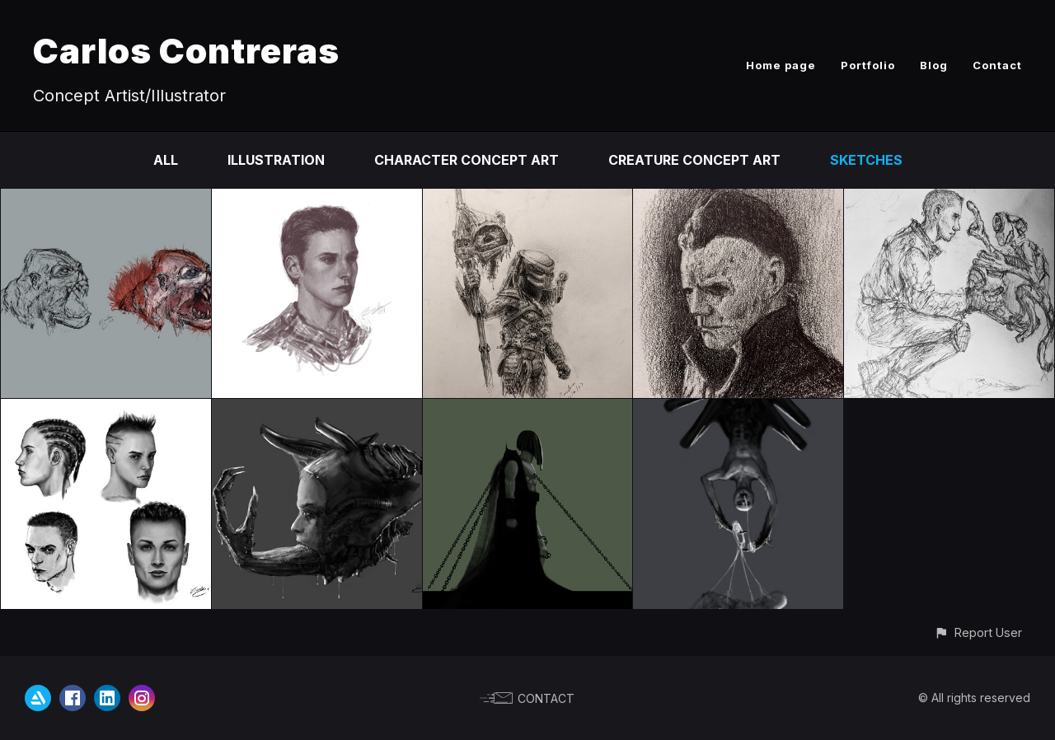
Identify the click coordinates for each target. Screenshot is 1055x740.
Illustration (276, 160)
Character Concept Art (466, 160)
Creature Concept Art (694, 160)
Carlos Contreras (186, 51)
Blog (934, 65)
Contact (997, 65)
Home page (781, 65)
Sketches (866, 160)
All (165, 160)
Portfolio (868, 65)
